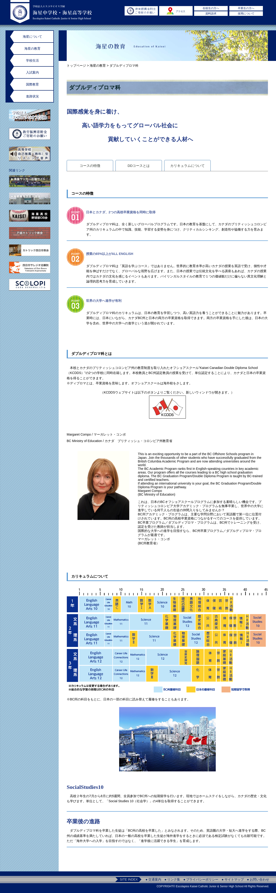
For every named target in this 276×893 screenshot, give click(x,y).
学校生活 (32, 60)
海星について (32, 36)
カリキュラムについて (187, 166)
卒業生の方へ (246, 8)
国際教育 (32, 84)
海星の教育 (98, 65)
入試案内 (32, 72)
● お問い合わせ (258, 879)
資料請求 (210, 13)
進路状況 (32, 96)
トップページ (76, 65)
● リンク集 (172, 879)
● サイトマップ (232, 879)
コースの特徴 (90, 166)
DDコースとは (139, 166)
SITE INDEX (129, 879)
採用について (246, 13)
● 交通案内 (153, 879)
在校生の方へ (211, 8)
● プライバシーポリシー (200, 879)
